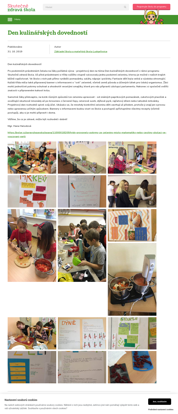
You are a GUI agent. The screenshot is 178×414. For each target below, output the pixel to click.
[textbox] (86, 7)
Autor (57, 47)
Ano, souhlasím (160, 401)
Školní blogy (15, 330)
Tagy (71, 325)
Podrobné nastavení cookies (160, 409)
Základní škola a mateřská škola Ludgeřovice (80, 51)
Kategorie (13, 325)
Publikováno (15, 47)
